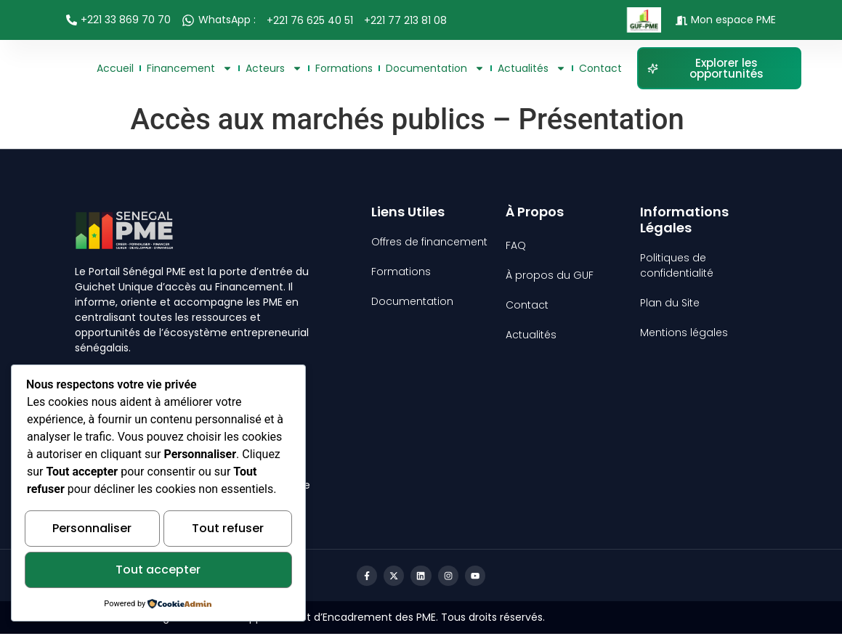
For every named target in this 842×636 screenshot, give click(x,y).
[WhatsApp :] (188, 20)
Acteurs (274, 68)
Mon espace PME (733, 19)
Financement (189, 68)
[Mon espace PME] (681, 20)
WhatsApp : (227, 19)
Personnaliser (91, 531)
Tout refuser (228, 531)
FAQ (516, 245)
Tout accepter (158, 571)
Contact (600, 68)
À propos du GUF (550, 275)
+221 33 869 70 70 (126, 19)
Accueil (115, 68)
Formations (344, 68)
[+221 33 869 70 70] (71, 20)
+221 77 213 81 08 (405, 20)
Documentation (435, 68)
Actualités (532, 68)
